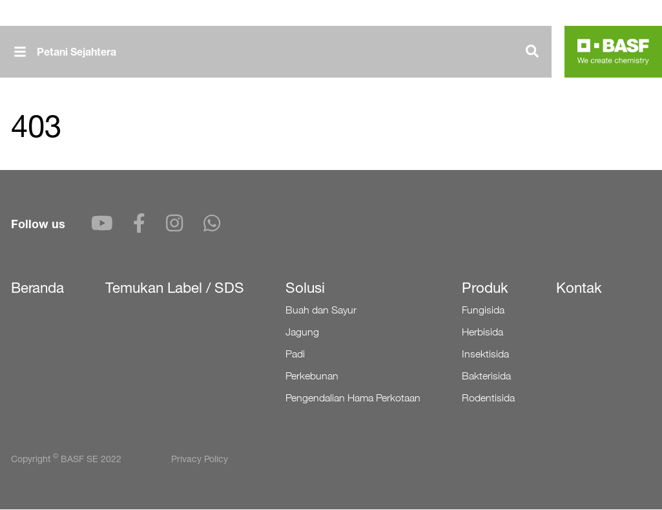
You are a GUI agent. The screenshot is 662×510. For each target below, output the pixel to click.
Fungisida (483, 310)
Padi (295, 354)
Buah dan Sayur (321, 310)
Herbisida (482, 332)
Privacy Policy (199, 458)
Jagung (302, 332)
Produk (485, 288)
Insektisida (485, 354)
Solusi (305, 288)
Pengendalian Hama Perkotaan (352, 398)
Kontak (579, 288)
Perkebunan (311, 376)
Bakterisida (486, 376)
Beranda (37, 288)
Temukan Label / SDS (174, 288)
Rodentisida (488, 398)
